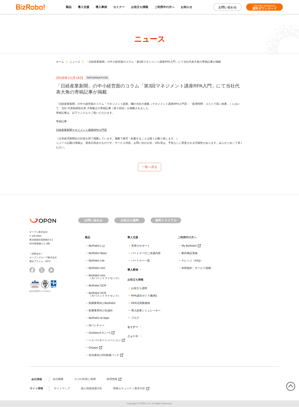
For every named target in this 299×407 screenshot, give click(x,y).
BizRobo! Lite (96, 260)
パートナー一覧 (140, 260)
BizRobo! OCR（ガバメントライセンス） (105, 294)
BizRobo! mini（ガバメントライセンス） (105, 277)
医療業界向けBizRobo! (102, 303)
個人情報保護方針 (91, 388)
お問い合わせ (227, 7)
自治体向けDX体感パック (104, 355)
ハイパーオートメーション (105, 340)
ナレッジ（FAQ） (192, 260)
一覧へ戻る (149, 167)
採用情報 (112, 379)
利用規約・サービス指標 (196, 268)
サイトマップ (62, 388)
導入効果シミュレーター (146, 310)
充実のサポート (140, 245)
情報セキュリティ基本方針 (129, 388)
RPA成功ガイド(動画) (144, 295)
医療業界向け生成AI (101, 310)
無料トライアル (166, 220)
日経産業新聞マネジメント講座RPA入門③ (81, 129)
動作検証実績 (190, 253)
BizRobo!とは (97, 245)
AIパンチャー (96, 325)
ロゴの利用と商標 (85, 379)
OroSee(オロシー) (99, 332)
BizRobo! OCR (97, 285)
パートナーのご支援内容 (146, 253)
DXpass (93, 347)
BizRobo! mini (97, 268)
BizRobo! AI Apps (99, 318)
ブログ (135, 318)
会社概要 (58, 379)
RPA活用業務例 (140, 303)
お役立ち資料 (130, 220)
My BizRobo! (189, 245)
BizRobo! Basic (98, 253)
